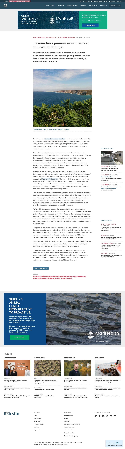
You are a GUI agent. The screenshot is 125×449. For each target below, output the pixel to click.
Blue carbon (81, 276)
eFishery (12, 1)
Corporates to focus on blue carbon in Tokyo (107, 396)
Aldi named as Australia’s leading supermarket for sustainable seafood (76, 396)
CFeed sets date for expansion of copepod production (111, 256)
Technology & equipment (42, 278)
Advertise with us (69, 430)
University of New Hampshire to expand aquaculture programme (17, 396)
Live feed (104, 253)
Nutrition (104, 167)
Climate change (39, 37)
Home (35, 415)
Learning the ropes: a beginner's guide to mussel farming (111, 187)
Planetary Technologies (49, 179)
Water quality (51, 37)
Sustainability (63, 37)
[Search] (115, 5)
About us (67, 421)
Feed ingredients (107, 243)
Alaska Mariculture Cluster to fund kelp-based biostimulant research (108, 389)
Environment (38, 276)
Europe (57, 278)
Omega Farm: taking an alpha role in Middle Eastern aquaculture (111, 229)
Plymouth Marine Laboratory (54, 139)
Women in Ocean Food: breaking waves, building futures (111, 238)
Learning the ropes (107, 190)
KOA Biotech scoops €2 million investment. (44, 396)
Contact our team (69, 427)
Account (119, 1)
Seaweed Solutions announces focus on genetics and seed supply (107, 381)
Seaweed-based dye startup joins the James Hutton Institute (15, 381)
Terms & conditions (70, 433)
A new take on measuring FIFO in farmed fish (75, 381)
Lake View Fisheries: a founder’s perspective (111, 179)
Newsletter (112, 1)
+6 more (72, 37)
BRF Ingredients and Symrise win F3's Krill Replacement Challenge (110, 247)
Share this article (41, 268)
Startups (83, 6)
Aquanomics (93, 6)
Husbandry (105, 175)
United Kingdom (66, 278)
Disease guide (98, 1)
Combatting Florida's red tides (44, 390)
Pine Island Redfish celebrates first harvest (75, 389)
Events (105, 1)
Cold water (60, 6)
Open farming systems (108, 224)
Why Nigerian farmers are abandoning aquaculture (109, 169)
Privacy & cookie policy (71, 436)
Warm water (49, 6)
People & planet (72, 6)
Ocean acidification (23, 1)
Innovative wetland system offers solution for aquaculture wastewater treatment (46, 382)
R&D (53, 278)
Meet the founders (107, 177)
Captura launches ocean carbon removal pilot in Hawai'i (17, 389)
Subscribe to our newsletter (72, 424)
